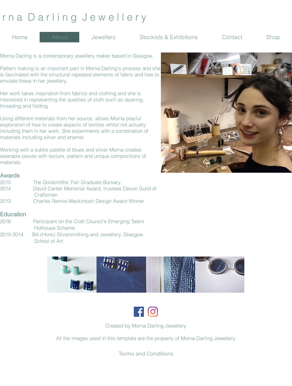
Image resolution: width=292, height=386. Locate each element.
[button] (72, 275)
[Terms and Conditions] (146, 354)
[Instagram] (153, 312)
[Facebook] (139, 312)
